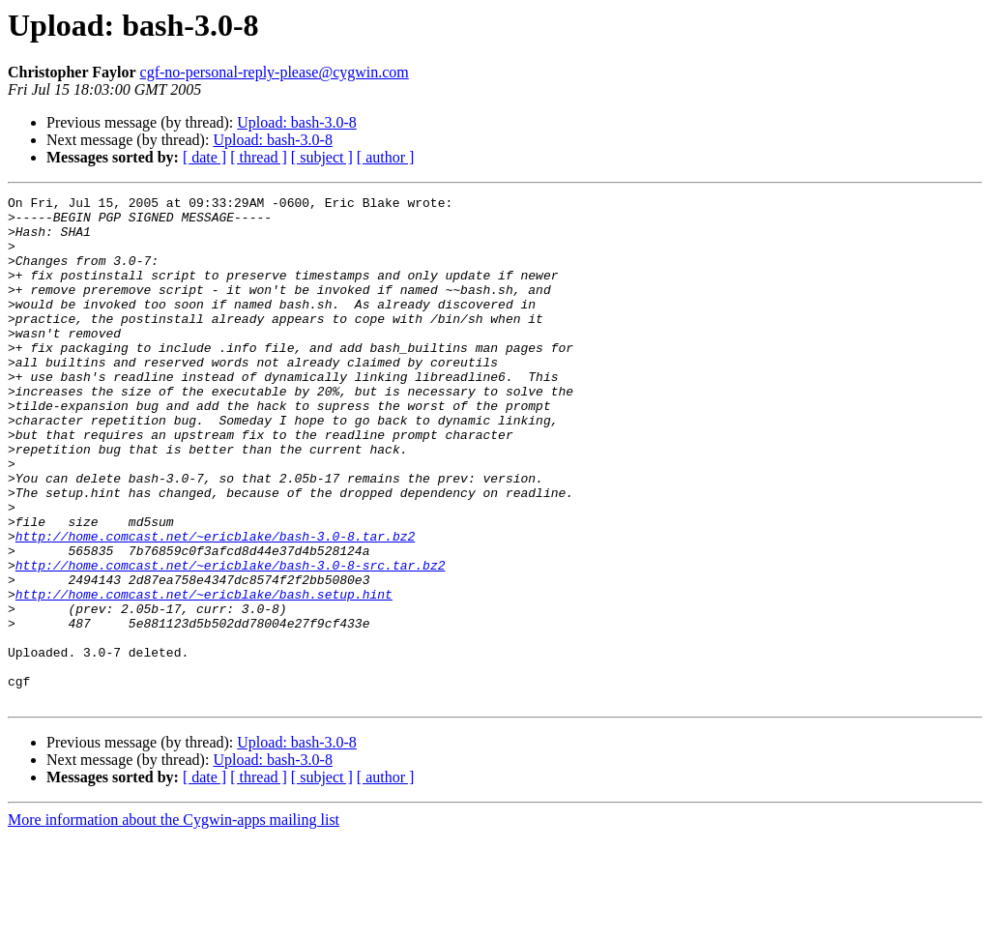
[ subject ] (322, 157)
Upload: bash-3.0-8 (297, 122)
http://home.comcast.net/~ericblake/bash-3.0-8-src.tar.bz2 (230, 640)
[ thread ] (258, 157)
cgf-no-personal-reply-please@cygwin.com (274, 72)
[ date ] (204, 157)
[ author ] (386, 157)
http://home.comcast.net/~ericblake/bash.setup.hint (204, 675)
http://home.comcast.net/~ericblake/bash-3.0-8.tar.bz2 (215, 605)
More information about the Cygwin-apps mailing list (173, 921)
